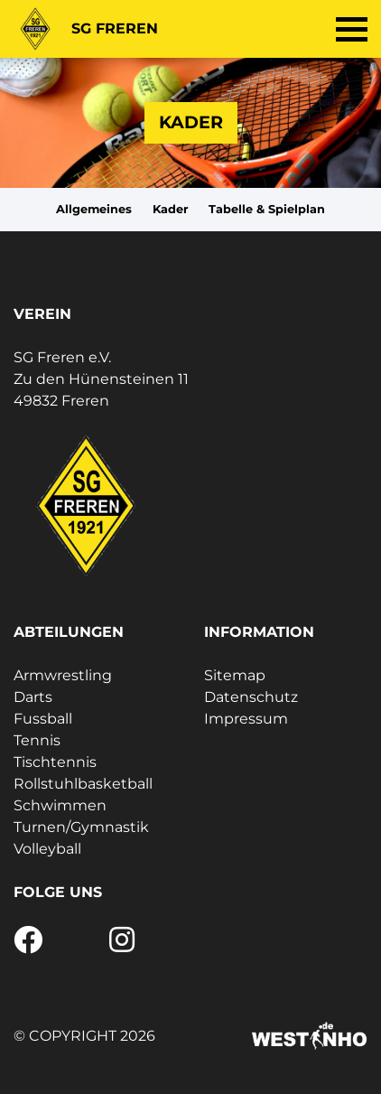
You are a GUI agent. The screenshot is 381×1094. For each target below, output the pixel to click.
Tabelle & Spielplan (267, 209)
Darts (33, 697)
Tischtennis (55, 762)
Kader (171, 209)
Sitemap (234, 675)
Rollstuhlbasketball (83, 783)
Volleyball (47, 848)
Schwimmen (60, 805)
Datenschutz (251, 697)
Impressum (246, 718)
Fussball (43, 718)
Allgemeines (94, 209)
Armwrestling (63, 675)
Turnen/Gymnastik (81, 827)
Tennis (37, 740)
